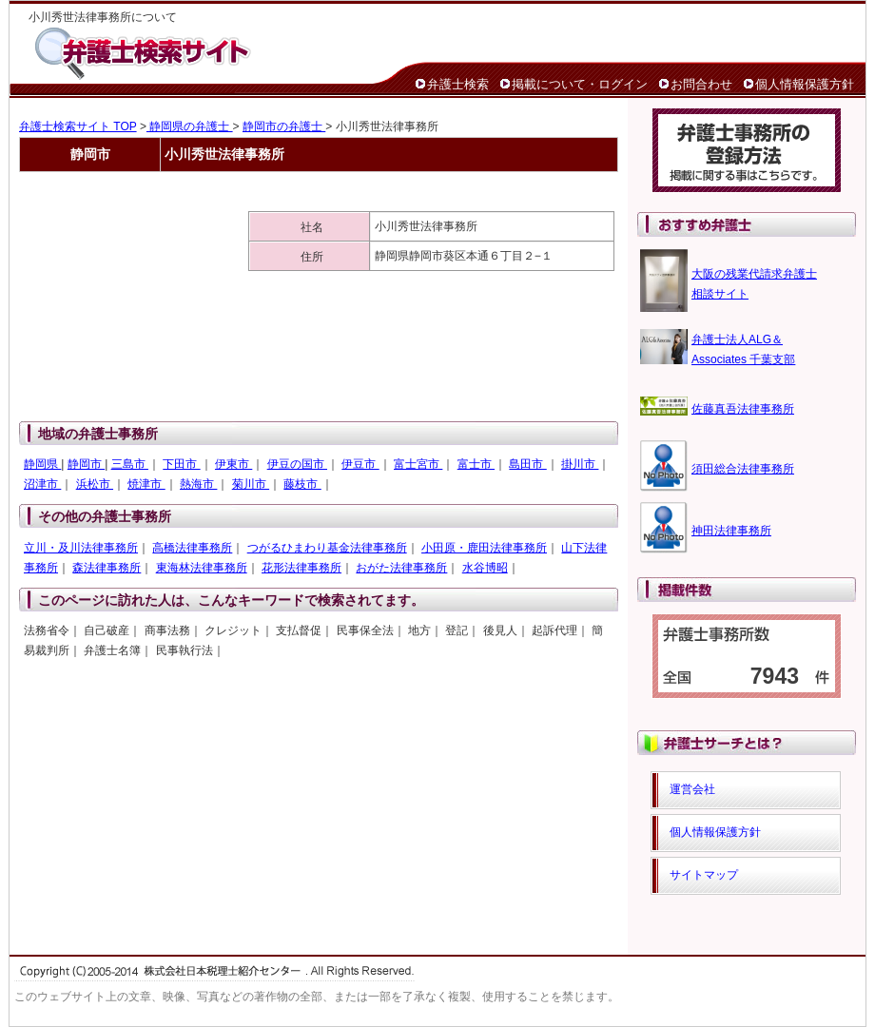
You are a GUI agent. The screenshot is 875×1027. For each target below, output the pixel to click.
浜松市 (94, 484)
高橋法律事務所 (192, 547)
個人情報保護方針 (804, 84)
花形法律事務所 (301, 567)
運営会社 (692, 789)
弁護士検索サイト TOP (78, 126)
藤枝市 (302, 484)
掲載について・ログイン (580, 84)
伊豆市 (360, 464)
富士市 (476, 464)
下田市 (181, 464)
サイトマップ (704, 875)
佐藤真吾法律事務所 (742, 409)
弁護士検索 (458, 84)
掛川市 (579, 464)
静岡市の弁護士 (284, 126)
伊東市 (233, 464)
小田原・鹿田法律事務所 (484, 547)
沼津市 (42, 484)
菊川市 (250, 484)
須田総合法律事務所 (742, 468)
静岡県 (42, 464)
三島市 (129, 464)
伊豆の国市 (297, 464)
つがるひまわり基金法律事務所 (327, 547)
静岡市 (86, 464)
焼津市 (146, 484)
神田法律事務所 (731, 530)
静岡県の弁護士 (189, 126)
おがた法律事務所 (401, 567)
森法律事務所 (106, 567)
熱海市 (198, 484)
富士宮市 (418, 464)
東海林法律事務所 (201, 567)
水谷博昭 (485, 567)
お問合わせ (701, 84)
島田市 (527, 464)
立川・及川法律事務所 (81, 547)
